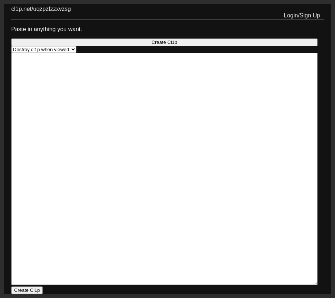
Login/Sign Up (302, 15)
